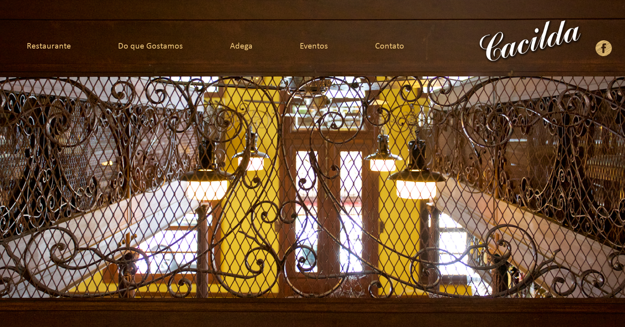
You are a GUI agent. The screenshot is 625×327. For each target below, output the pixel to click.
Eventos (314, 46)
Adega (241, 46)
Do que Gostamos (150, 46)
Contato (389, 46)
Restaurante (49, 46)
